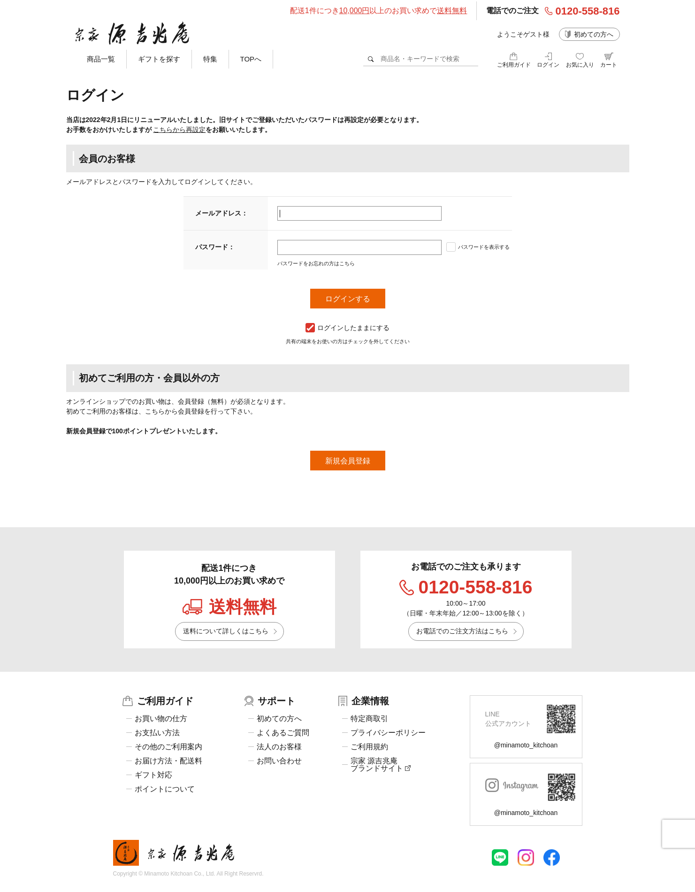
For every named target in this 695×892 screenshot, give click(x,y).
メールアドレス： (221, 213)
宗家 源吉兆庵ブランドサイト (381, 764)
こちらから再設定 (179, 129)
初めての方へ (593, 34)
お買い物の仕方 (161, 719)
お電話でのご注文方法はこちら (462, 631)
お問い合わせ (279, 761)
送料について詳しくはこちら (225, 631)
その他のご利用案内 (168, 747)
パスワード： (215, 247)
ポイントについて (165, 789)
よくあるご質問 (283, 733)
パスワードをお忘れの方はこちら (316, 263)
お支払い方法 (157, 733)
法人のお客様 (279, 747)
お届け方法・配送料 (168, 761)
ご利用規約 (369, 747)
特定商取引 (369, 719)
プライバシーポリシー (388, 733)
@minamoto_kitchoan (526, 745)
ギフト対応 (153, 775)
